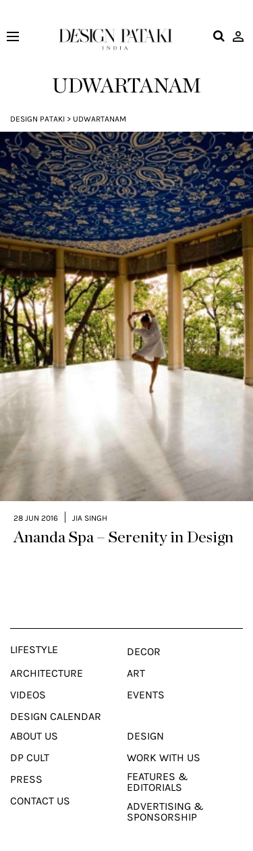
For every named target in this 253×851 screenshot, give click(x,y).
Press (26, 761)
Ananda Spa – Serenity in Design (123, 520)
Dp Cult (29, 740)
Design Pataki (37, 119)
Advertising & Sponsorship (165, 794)
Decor (144, 634)
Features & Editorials (157, 764)
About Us (34, 718)
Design (145, 718)
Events (146, 677)
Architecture (46, 655)
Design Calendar (55, 699)
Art (136, 655)
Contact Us (40, 783)
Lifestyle (34, 632)
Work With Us (163, 740)
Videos (28, 677)
